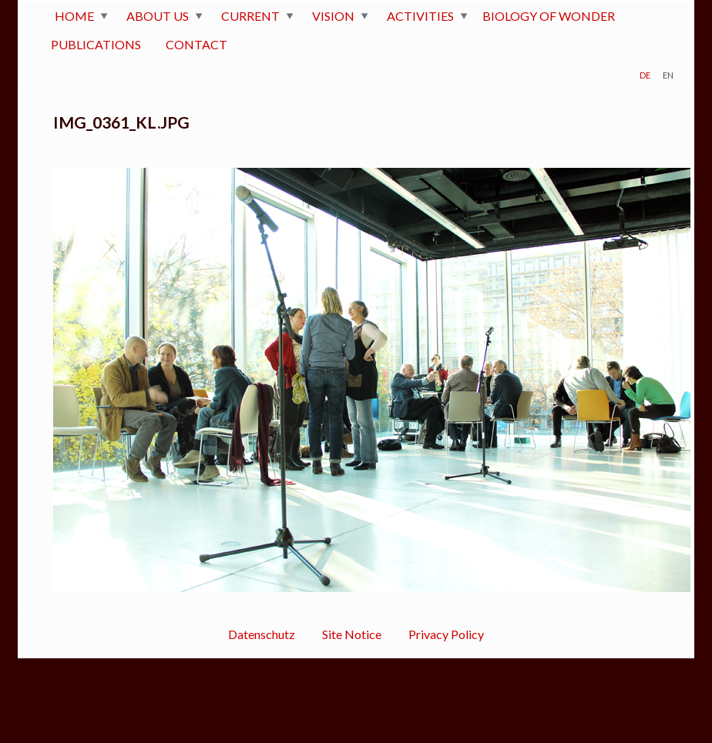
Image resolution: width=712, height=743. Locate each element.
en (668, 73)
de (645, 73)
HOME (74, 15)
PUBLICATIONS (96, 44)
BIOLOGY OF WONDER (548, 15)
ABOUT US (157, 15)
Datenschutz (261, 634)
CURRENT (250, 15)
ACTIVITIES (420, 15)
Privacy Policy (446, 634)
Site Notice (351, 634)
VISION (333, 15)
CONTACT (196, 44)
